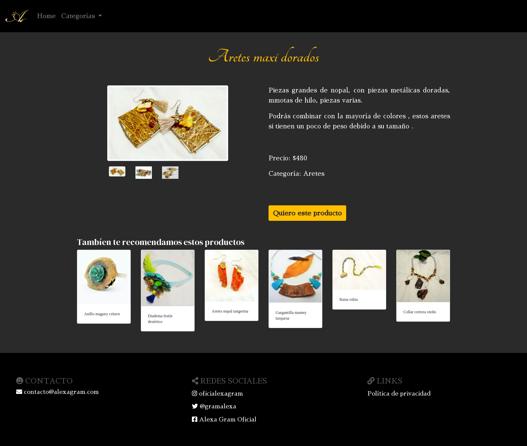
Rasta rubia (348, 299)
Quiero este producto (307, 213)
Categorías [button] (79, 16)
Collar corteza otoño (419, 312)
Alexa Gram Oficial (224, 419)
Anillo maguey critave (102, 314)
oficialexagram (217, 394)
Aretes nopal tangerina (230, 311)
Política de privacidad (399, 394)
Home (47, 15)
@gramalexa (214, 406)
